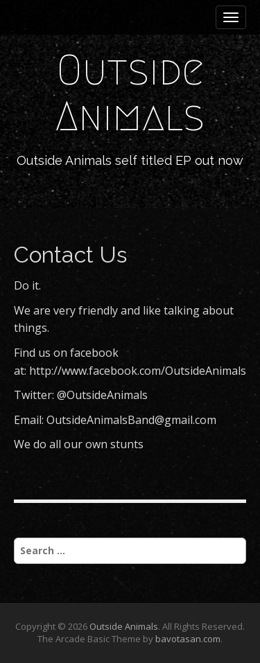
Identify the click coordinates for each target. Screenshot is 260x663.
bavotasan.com (187, 639)
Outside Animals (130, 93)
